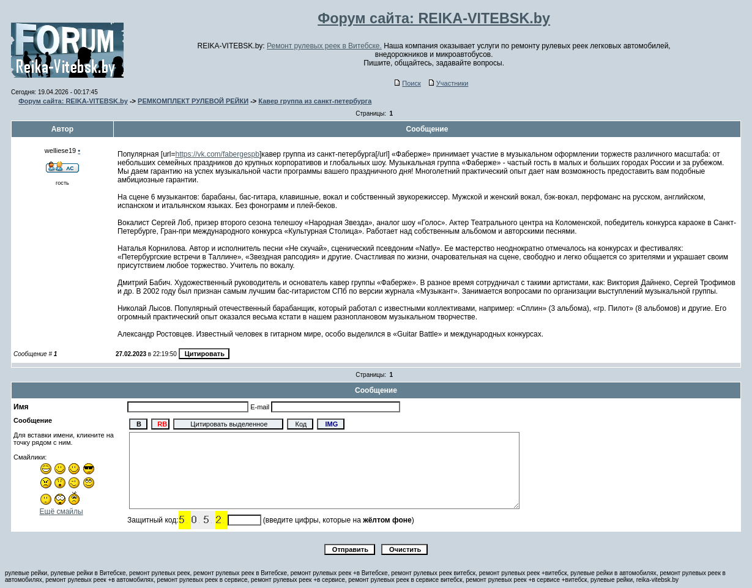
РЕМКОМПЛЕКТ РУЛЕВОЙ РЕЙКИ (193, 101)
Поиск (407, 83)
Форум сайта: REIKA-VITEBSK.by (73, 101)
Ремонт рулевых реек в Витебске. (324, 46)
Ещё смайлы (61, 511)
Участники (449, 83)
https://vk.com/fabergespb (217, 154)
